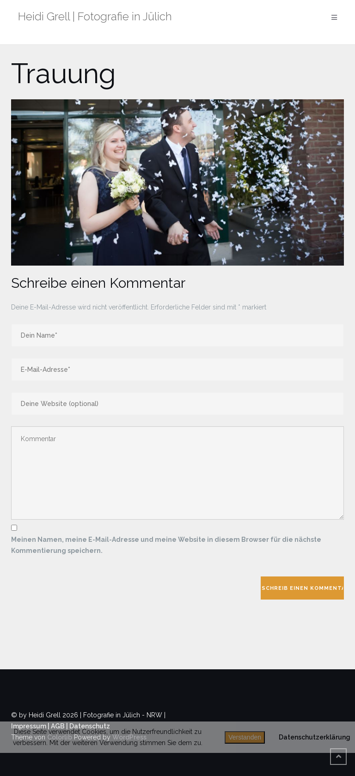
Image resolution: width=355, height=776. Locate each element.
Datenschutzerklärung (314, 737)
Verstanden (244, 737)
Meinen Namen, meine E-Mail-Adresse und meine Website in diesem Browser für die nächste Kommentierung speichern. (166, 545)
